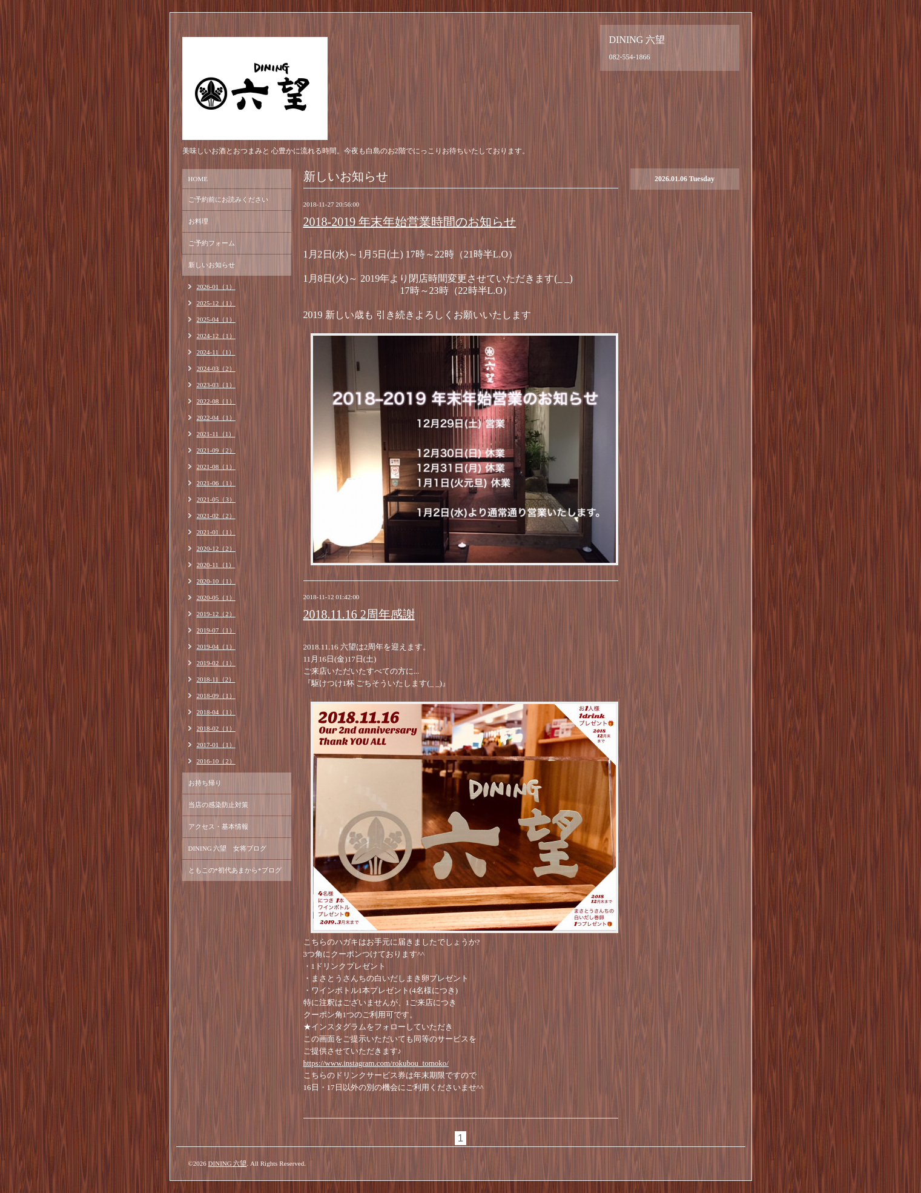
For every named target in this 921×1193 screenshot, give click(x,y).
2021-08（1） (216, 466)
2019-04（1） (216, 646)
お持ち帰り (205, 782)
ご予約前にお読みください (228, 199)
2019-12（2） (216, 613)
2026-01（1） (216, 286)
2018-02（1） (216, 728)
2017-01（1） (216, 744)
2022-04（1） (216, 417)
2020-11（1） (216, 564)
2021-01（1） (216, 532)
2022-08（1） (216, 401)
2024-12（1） (216, 335)
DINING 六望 (227, 1163)
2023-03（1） (216, 384)
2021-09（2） (216, 450)
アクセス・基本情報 (218, 826)
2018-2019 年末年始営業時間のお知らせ (410, 221)
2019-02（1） (216, 662)
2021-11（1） (216, 433)
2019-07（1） (216, 630)
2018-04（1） (216, 712)
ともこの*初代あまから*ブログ (235, 870)
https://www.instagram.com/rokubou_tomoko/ (376, 1063)
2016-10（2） (216, 761)
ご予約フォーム (211, 243)
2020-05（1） (216, 597)
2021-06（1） (216, 483)
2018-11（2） (216, 679)
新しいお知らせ (211, 264)
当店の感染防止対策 (218, 804)
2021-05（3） (216, 499)
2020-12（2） (216, 548)
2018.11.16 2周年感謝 (359, 614)
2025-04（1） (216, 319)
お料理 (198, 221)
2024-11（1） (216, 352)
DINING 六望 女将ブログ (227, 848)
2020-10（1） (216, 581)
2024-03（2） (216, 368)
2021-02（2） (216, 515)
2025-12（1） (216, 303)
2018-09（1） (216, 695)
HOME (198, 178)
